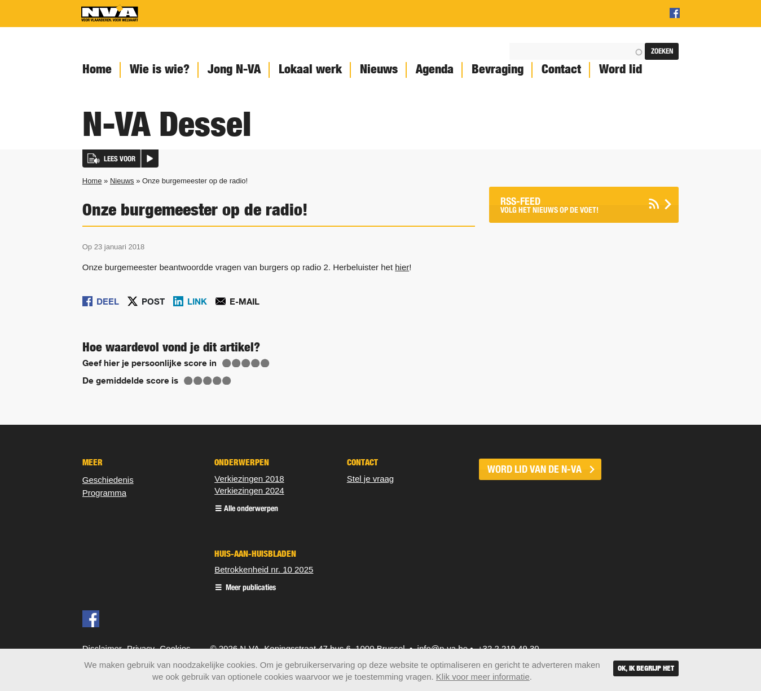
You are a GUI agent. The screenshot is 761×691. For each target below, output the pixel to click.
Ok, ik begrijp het (646, 668)
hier (402, 267)
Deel (107, 301)
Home (97, 69)
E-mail (244, 301)
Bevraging (498, 69)
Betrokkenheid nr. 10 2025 (263, 569)
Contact (561, 69)
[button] (120, 158)
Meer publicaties (250, 588)
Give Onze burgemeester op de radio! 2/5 (236, 363)
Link (197, 301)
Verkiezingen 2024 (249, 490)
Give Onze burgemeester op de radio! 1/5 (226, 363)
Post (153, 301)
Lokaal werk (310, 69)
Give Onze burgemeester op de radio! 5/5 (265, 363)
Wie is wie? (160, 69)
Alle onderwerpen (251, 509)
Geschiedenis (108, 480)
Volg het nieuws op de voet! (569, 205)
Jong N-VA (234, 69)
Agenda (435, 69)
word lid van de (534, 469)
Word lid (620, 69)
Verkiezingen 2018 (249, 478)
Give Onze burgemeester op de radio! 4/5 (255, 363)
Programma (104, 493)
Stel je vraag (370, 478)
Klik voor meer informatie (483, 676)
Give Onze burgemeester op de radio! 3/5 (245, 363)
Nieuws (379, 69)
